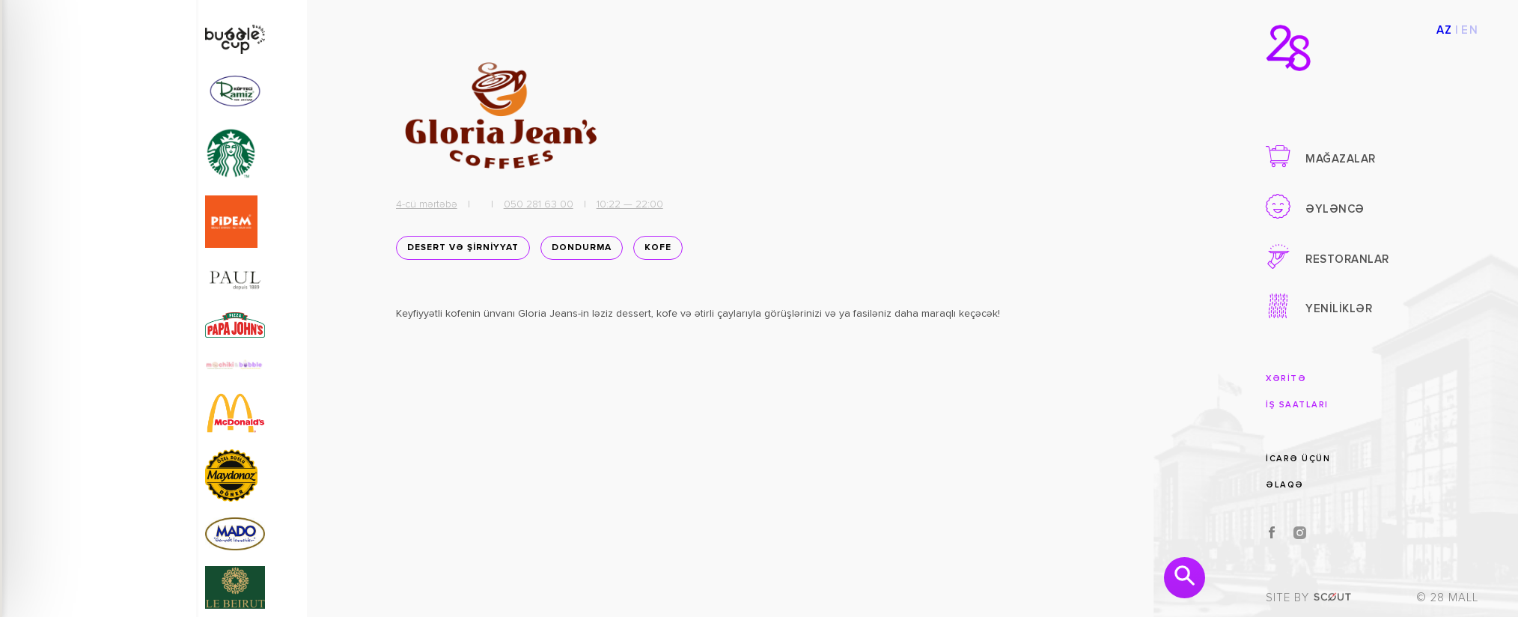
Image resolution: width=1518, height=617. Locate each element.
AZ (1444, 30)
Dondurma (577, 252)
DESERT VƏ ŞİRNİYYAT (458, 252)
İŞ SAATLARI (1297, 405)
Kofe (653, 252)
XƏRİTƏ (1286, 378)
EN (1469, 30)
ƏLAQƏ (1285, 485)
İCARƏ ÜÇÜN (1298, 458)
